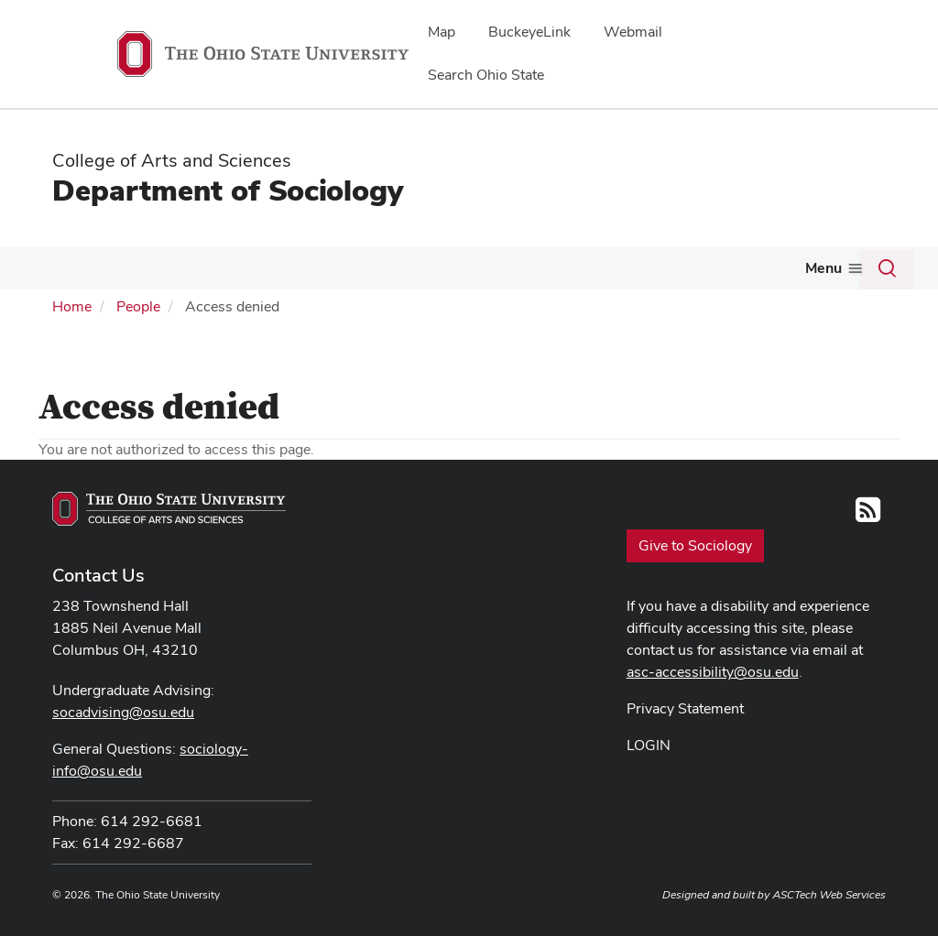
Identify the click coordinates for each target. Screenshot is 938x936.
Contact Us (98, 573)
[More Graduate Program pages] (532, 273)
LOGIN (649, 743)
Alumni (669, 268)
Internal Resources (793, 268)
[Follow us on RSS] (868, 512)
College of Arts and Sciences (171, 160)
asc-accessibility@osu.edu (713, 670)
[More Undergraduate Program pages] (372, 273)
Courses (592, 268)
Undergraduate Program (286, 268)
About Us (66, 268)
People (159, 268)
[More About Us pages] (104, 273)
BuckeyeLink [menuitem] (529, 31)
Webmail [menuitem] (633, 31)
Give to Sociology (695, 542)
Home (72, 304)
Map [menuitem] (441, 31)
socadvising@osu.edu (123, 710)
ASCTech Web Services (829, 893)
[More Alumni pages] (700, 273)
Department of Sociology (227, 190)
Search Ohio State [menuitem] (486, 74)
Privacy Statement (685, 706)
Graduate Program (465, 268)
